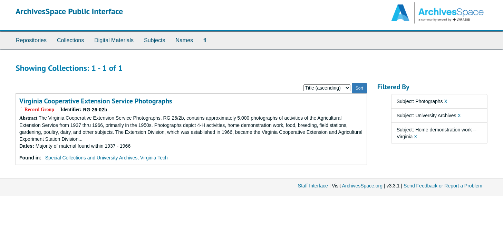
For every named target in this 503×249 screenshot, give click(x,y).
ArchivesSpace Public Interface (69, 11)
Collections (70, 40)
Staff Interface (313, 185)
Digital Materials (114, 40)
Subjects (154, 40)
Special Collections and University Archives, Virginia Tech (106, 157)
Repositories (31, 40)
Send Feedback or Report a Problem (443, 185)
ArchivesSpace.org (362, 185)
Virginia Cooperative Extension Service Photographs (95, 100)
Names (184, 40)
